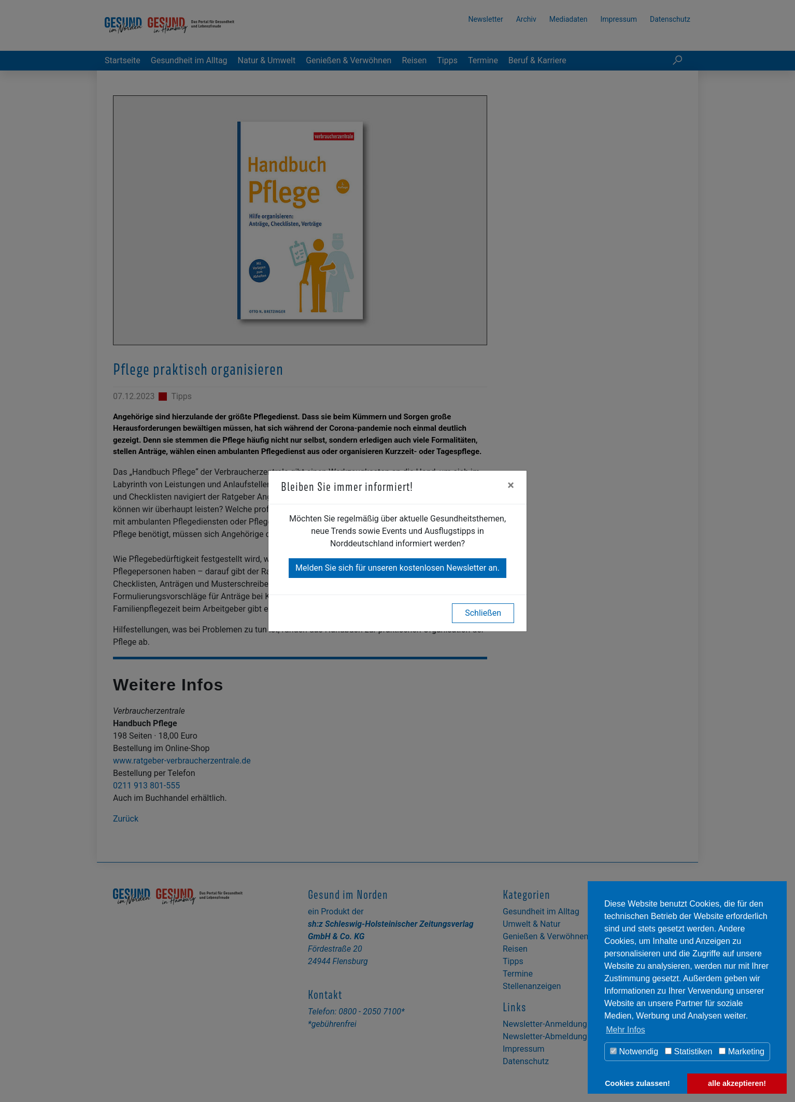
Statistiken (688, 1051)
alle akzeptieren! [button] (737, 1083)
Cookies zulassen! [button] (637, 1083)
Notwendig (634, 1051)
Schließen (483, 613)
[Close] (510, 485)
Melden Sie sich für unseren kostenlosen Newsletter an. (397, 568)
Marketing (741, 1051)
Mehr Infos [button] (625, 1029)
